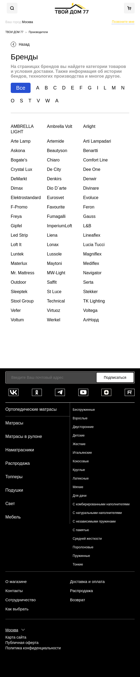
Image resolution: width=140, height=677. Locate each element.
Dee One (91, 169)
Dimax (17, 188)
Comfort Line (95, 160)
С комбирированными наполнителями (101, 504)
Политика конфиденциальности (33, 648)
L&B (87, 226)
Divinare (91, 188)
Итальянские (82, 452)
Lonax (53, 244)
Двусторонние (83, 426)
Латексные (81, 478)
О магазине (16, 582)
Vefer (16, 310)
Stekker (90, 291)
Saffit (52, 282)
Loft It (16, 244)
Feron (88, 207)
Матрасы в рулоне (23, 436)
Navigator (92, 273)
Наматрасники (19, 450)
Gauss (89, 216)
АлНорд (91, 320)
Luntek (17, 254)
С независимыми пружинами (94, 521)
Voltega (90, 310)
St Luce (54, 291)
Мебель (13, 517)
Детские (78, 435)
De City (54, 169)
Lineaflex (91, 235)
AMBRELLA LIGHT (22, 129)
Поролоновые (83, 547)
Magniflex (92, 254)
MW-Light (56, 273)
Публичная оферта (22, 643)
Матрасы (14, 423)
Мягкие (78, 487)
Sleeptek (19, 291)
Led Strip (19, 235)
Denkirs (54, 179)
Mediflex (91, 263)
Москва (11, 630)
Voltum (17, 320)
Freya (16, 216)
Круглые (79, 469)
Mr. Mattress (22, 273)
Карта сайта (15, 637)
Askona (18, 150)
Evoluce (90, 197)
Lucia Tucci (94, 244)
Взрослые (80, 418)
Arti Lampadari (97, 141)
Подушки (14, 490)
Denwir (90, 179)
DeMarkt (19, 179)
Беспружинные (84, 409)
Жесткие (79, 444)
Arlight (89, 126)
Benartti (90, 150)
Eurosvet (55, 197)
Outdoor (18, 282)
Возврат (77, 600)
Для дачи (79, 495)
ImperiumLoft (59, 226)
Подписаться (115, 377)
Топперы (14, 476)
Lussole (54, 254)
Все (20, 88)
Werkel (53, 320)
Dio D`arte (57, 188)
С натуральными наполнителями (97, 512)
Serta (88, 282)
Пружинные (81, 555)
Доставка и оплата (87, 582)
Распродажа (17, 463)
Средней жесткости (87, 538)
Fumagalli (56, 216)
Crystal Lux (21, 169)
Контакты (14, 591)
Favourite (56, 207)
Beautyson (57, 150)
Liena (52, 235)
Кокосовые (81, 461)
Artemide (55, 141)
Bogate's (19, 160)
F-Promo (19, 207)
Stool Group (22, 301)
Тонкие (78, 564)
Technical (56, 301)
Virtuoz (53, 310)
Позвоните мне (123, 22)
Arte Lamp (21, 141)
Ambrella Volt (59, 126)
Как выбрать (16, 609)
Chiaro (53, 160)
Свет (10, 503)
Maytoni (54, 263)
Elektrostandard (26, 197)
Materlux (19, 263)
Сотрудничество (20, 600)
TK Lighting (94, 301)
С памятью (81, 530)
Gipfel (16, 226)
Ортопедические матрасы (31, 409)
